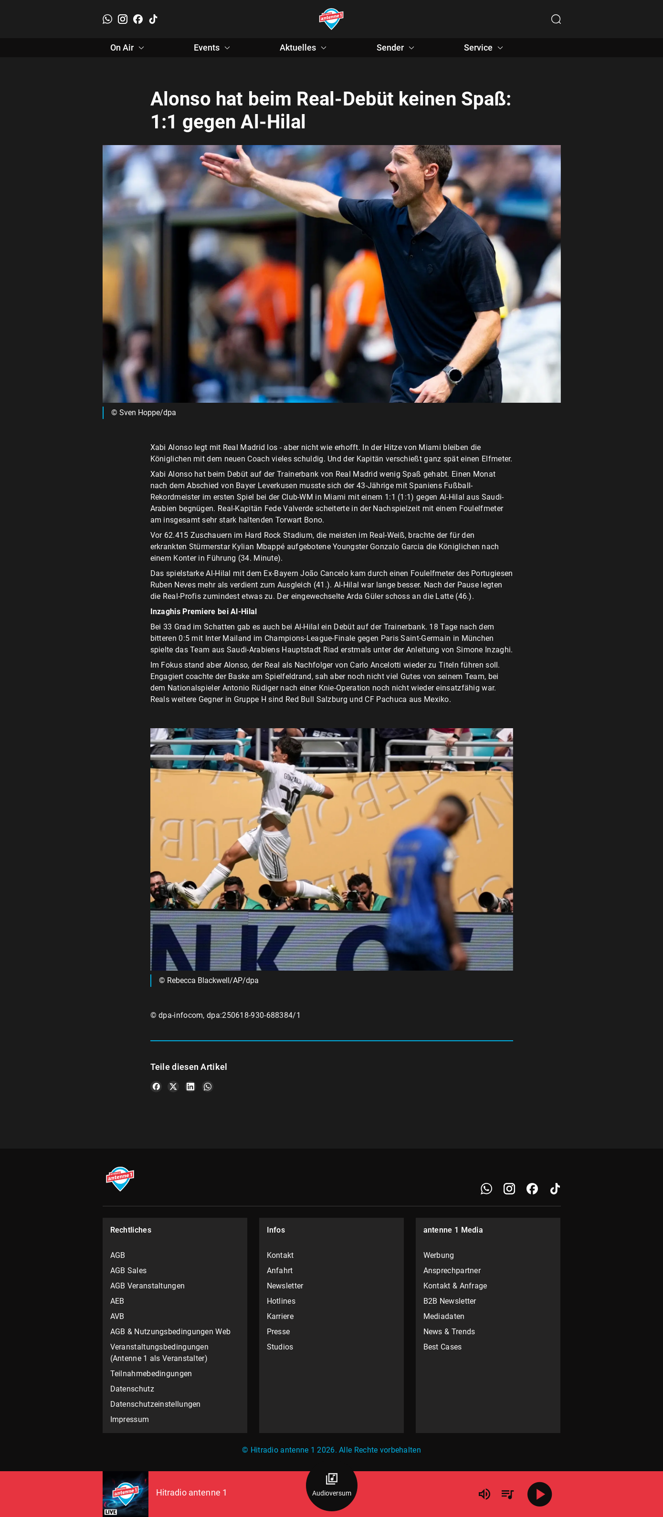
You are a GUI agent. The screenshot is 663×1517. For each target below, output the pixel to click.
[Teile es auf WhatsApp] (207, 1086)
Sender (397, 47)
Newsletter (285, 1285)
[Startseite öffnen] (331, 19)
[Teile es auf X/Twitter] (173, 1086)
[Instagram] (122, 19)
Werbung (438, 1255)
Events (213, 47)
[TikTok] (153, 19)
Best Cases (442, 1346)
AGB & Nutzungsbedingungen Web (170, 1331)
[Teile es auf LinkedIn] (190, 1086)
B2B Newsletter (449, 1301)
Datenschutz (132, 1388)
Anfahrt (280, 1270)
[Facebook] (138, 19)
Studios (280, 1346)
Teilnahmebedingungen (151, 1373)
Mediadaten (444, 1316)
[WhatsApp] (107, 19)
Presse (278, 1331)
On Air (128, 47)
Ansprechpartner (452, 1270)
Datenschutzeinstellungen (155, 1404)
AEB (117, 1301)
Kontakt (280, 1255)
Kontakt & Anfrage (455, 1285)
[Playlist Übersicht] (507, 1494)
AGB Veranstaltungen (147, 1285)
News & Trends (449, 1331)
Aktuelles (304, 47)
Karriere (280, 1316)
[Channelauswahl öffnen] (556, 19)
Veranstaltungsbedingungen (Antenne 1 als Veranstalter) (159, 1352)
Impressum (129, 1419)
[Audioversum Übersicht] (332, 1485)
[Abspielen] (539, 1494)
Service (485, 47)
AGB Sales (128, 1270)
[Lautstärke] (484, 1494)
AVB (117, 1316)
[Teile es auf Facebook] (156, 1086)
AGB (118, 1255)
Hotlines (281, 1301)
